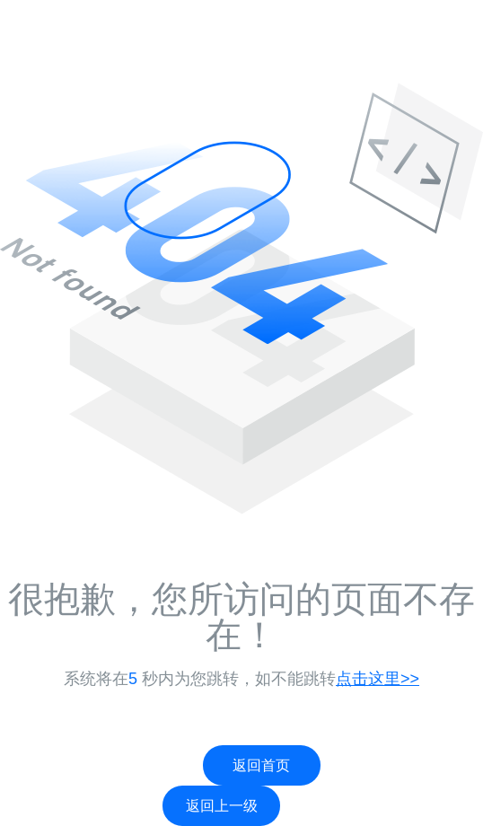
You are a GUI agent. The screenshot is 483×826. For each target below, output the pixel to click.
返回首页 (261, 765)
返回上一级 (222, 805)
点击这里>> (377, 679)
